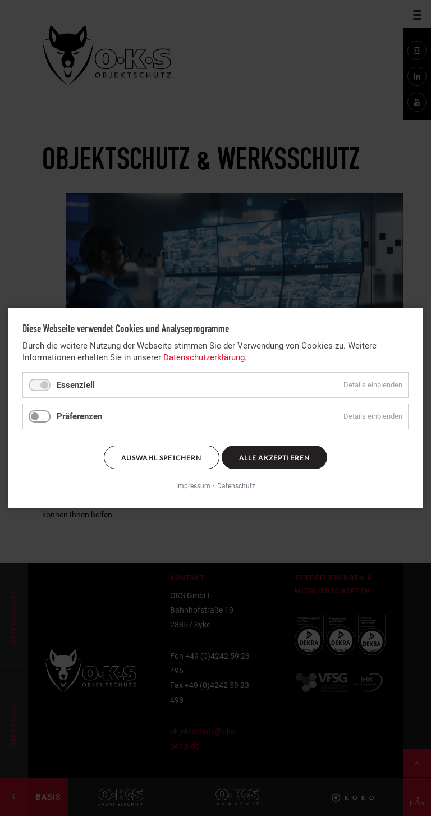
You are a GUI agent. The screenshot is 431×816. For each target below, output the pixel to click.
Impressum (193, 486)
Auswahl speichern (161, 457)
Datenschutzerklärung (204, 357)
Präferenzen (79, 416)
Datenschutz (236, 486)
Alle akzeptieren (274, 457)
